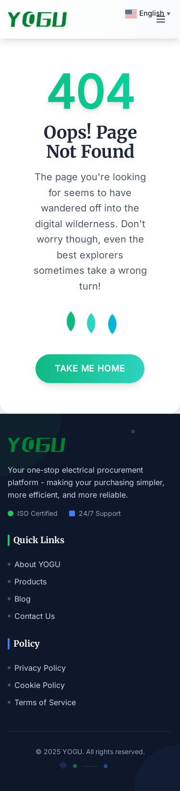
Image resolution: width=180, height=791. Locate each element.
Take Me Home (90, 368)
